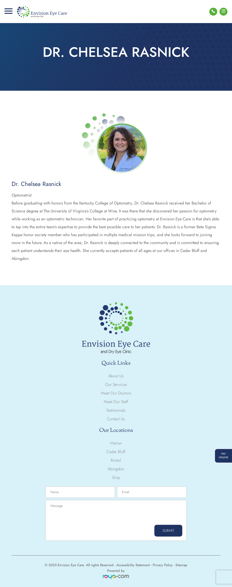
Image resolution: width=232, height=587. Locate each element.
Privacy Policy (163, 565)
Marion (116, 443)
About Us (115, 376)
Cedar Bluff (115, 452)
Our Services (116, 385)
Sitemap (181, 565)
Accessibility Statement (133, 565)
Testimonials (116, 410)
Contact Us (116, 419)
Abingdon (116, 469)
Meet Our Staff (116, 402)
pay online (223, 455)
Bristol (116, 460)
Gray (116, 477)
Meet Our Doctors (116, 393)
